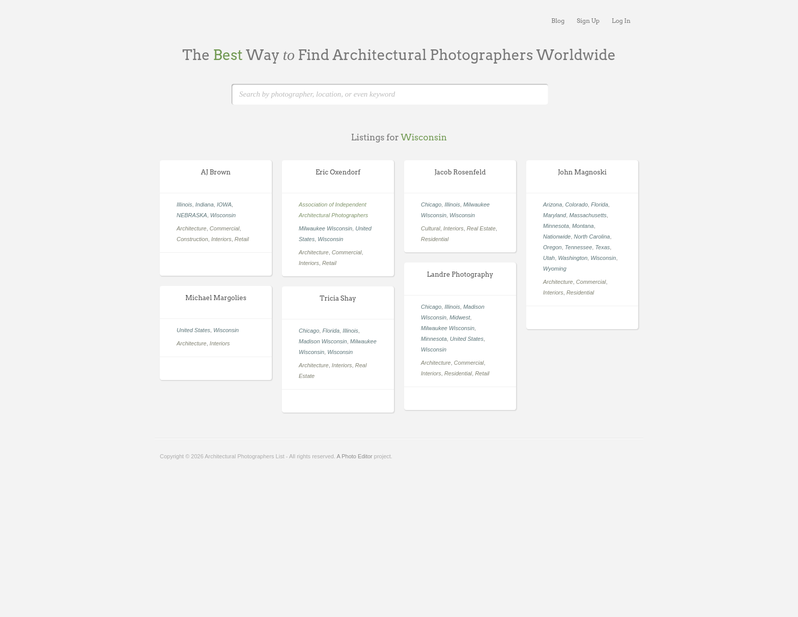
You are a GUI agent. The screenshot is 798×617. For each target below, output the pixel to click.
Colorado (576, 204)
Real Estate (481, 228)
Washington (572, 258)
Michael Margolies (215, 298)
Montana (583, 226)
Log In (621, 20)
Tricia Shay (338, 298)
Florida (599, 204)
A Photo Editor (354, 456)
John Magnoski (582, 172)
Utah (549, 258)
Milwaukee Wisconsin (325, 228)
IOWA (224, 204)
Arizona (552, 204)
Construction (192, 239)
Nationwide (557, 236)
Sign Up (588, 20)
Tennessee (578, 247)
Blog (557, 20)
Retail (242, 239)
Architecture (192, 228)
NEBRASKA (192, 215)
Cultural (430, 228)
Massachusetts (587, 215)
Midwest (459, 317)
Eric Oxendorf (338, 172)
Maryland (554, 215)
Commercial (225, 228)
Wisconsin (223, 215)
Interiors (221, 239)
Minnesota (556, 226)
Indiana (204, 204)
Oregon (552, 247)
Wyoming (554, 269)
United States (466, 339)
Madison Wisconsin (323, 341)
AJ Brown (216, 172)
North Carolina (592, 236)
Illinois (184, 204)
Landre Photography (460, 274)
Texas (602, 247)
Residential (434, 239)
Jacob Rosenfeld (460, 172)
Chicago (431, 204)
